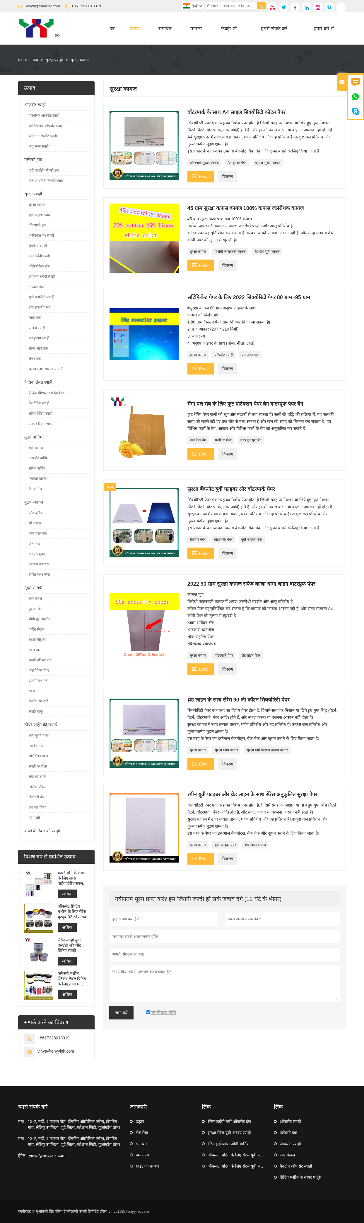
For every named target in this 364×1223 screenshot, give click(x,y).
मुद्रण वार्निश (33, 437)
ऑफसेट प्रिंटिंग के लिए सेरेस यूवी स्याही (237, 1155)
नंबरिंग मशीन (37, 746)
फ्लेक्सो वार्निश (38, 479)
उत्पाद (135, 28)
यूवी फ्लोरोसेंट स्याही (41, 297)
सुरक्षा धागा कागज (226, 750)
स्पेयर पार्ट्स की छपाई (40, 724)
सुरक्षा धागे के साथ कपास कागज (267, 750)
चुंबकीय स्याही (38, 246)
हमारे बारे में (324, 28)
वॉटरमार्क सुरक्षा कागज (204, 163)
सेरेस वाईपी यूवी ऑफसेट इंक (230, 1121)
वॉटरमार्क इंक (37, 225)
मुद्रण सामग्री (33, 587)
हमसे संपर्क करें (274, 28)
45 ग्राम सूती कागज (266, 252)
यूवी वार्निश (36, 448)
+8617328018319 (86, 6)
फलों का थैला (223, 440)
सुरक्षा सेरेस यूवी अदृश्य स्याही (229, 1132)
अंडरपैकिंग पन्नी (38, 681)
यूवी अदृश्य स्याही (40, 215)
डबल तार (34, 650)
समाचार (165, 28)
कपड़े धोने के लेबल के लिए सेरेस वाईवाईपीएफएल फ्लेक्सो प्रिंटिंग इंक (72, 878)
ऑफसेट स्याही (224, 355)
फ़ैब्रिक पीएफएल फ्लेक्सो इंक (47, 393)
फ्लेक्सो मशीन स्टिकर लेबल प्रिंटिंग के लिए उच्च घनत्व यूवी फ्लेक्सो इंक (72, 979)
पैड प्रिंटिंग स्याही (39, 403)
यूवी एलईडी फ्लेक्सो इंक (44, 170)
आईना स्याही (37, 328)
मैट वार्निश (35, 489)
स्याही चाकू (35, 711)
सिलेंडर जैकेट (37, 787)
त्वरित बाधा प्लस (39, 574)
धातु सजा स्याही (39, 146)
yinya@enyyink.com (43, 6)
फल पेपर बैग (198, 440)
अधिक (67, 894)
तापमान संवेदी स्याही (42, 277)
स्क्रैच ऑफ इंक (38, 348)
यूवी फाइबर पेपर (251, 540)
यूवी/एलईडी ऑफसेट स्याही (46, 126)
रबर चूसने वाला (39, 736)
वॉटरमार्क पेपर (223, 540)
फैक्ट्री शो (228, 28)
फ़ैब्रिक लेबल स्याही (38, 382)
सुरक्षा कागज (198, 252)
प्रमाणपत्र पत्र (250, 355)
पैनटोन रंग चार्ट (38, 701)
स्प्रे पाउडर (35, 523)
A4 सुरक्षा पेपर (237, 163)
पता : (22, 1121)
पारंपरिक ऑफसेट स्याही (44, 116)
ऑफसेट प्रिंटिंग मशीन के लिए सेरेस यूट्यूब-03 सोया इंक (72, 911)
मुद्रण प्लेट (35, 609)
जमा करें (121, 1012)
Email (200, 176)
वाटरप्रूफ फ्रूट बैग (251, 440)
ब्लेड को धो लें (37, 777)
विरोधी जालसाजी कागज (230, 252)
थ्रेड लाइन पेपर (251, 655)
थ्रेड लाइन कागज (255, 845)
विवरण (227, 176)
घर (112, 28)
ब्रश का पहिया (37, 807)
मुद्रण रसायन (33, 502)
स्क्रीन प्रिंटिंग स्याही (40, 413)
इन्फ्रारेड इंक (36, 287)
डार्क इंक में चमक (39, 307)
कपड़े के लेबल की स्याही (42, 831)
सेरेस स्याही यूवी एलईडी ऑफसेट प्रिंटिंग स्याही (69, 945)
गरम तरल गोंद (38, 533)
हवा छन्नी (34, 818)
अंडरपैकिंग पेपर (39, 670)
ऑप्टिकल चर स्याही (41, 235)
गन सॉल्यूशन (37, 554)
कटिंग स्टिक (36, 629)
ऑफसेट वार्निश (38, 458)
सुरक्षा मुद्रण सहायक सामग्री (46, 369)
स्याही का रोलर (38, 766)
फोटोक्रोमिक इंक (39, 266)
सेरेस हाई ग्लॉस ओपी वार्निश (229, 1143)
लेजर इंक (34, 359)
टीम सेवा (142, 1132)
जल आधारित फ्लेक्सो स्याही (46, 181)
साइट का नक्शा (147, 1166)
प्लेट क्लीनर (36, 513)
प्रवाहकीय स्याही (39, 338)
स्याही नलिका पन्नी (40, 660)
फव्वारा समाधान (39, 564)
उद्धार (140, 1121)
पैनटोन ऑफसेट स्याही (43, 136)
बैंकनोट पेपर (198, 540)
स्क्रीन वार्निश (37, 468)
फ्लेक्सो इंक (33, 159)
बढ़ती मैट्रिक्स (37, 640)
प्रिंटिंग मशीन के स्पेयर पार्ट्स (301, 1177)
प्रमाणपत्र (142, 1155)
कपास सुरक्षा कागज (268, 163)
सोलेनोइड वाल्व (38, 756)
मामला (196, 28)
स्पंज (32, 691)
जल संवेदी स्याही (39, 256)
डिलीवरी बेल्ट (37, 797)
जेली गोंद (34, 544)
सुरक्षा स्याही (54, 59)
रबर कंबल (35, 599)
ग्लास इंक (34, 318)
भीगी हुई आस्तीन (39, 619)
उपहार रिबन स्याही (40, 424)
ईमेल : (23, 1155)
